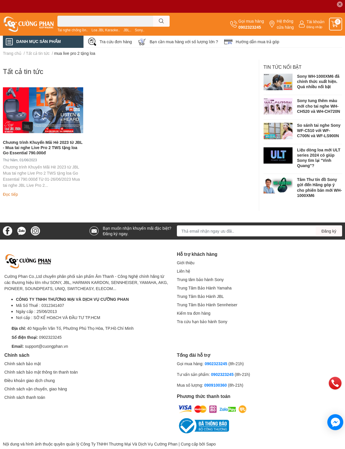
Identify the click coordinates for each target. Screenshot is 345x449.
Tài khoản (315, 21)
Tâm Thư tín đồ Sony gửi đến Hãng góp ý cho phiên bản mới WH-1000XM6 (319, 187)
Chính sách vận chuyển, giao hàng (35, 388)
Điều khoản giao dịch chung (29, 380)
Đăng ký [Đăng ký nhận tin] (329, 231)
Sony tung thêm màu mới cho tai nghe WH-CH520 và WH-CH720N (318, 105)
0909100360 (216, 385)
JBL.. (127, 30)
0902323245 (249, 27)
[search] (161, 21)
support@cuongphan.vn (46, 346)
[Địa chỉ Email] (259, 230)
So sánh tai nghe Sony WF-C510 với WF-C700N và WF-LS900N (319, 130)
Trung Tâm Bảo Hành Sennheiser (207, 304)
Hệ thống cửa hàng (285, 24)
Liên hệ (183, 271)
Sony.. (139, 30)
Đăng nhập (314, 27)
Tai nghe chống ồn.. (72, 30)
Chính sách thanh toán (24, 397)
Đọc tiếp (10, 194)
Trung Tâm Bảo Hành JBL (200, 296)
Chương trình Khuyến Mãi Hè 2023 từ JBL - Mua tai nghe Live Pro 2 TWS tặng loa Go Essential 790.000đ (43, 147)
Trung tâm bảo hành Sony (200, 279)
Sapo (211, 443)
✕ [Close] (340, 4)
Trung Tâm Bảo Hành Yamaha (204, 287)
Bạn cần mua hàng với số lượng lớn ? (184, 41)
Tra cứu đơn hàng (116, 41)
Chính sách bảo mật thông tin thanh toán (41, 372)
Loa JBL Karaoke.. (106, 30)
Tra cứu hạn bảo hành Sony (202, 321)
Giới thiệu (186, 262)
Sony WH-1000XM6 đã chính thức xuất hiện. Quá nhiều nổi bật (318, 81)
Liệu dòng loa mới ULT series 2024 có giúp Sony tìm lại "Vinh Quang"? (318, 157)
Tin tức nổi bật (283, 67)
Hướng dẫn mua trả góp (257, 41)
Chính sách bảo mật (22, 363)
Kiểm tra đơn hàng (193, 313)
